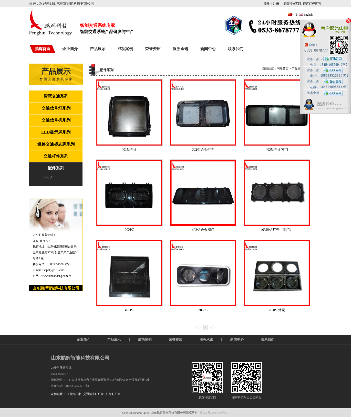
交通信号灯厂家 (93, 394)
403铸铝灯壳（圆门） (277, 230)
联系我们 (235, 49)
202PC (129, 230)
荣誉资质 (153, 49)
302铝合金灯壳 (203, 149)
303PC (203, 310)
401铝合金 (129, 149)
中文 (295, 14)
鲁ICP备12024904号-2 (213, 412)
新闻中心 (208, 49)
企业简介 (70, 49)
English (308, 14)
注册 (276, 3)
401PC (129, 310)
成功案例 (125, 49)
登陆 (266, 3)
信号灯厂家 (73, 394)
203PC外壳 (277, 310)
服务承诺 (180, 49)
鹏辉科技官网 (292, 3)
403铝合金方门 (277, 149)
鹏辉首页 (42, 49)
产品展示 (97, 49)
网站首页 (283, 68)
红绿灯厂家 (113, 394)
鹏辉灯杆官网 (312, 3)
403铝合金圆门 (203, 230)
